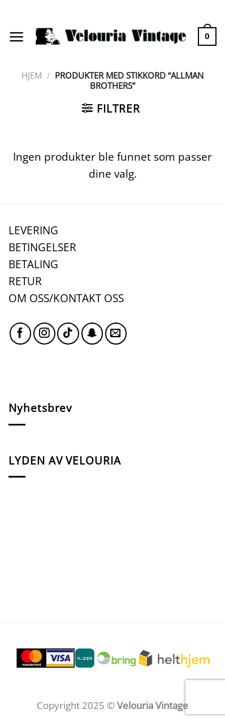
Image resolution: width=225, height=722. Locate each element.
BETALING (33, 264)
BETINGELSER (42, 247)
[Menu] (16, 37)
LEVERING (33, 230)
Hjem (31, 75)
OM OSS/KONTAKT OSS (66, 298)
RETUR (25, 281)
